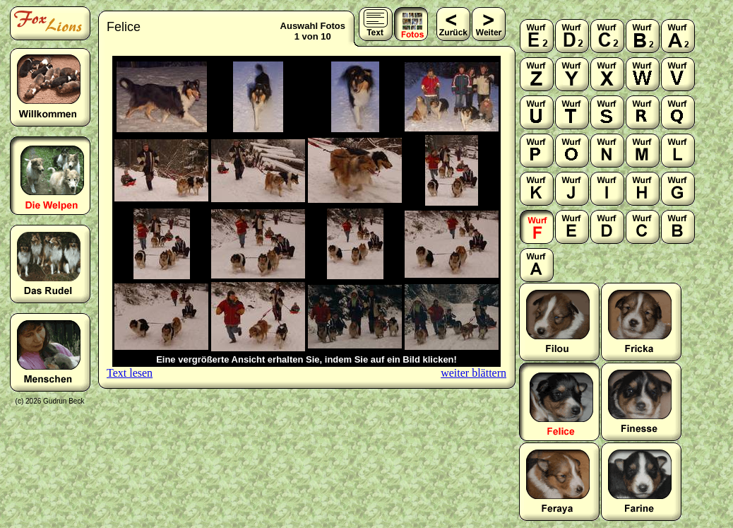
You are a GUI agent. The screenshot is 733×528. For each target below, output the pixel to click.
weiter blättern (473, 373)
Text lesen (130, 373)
